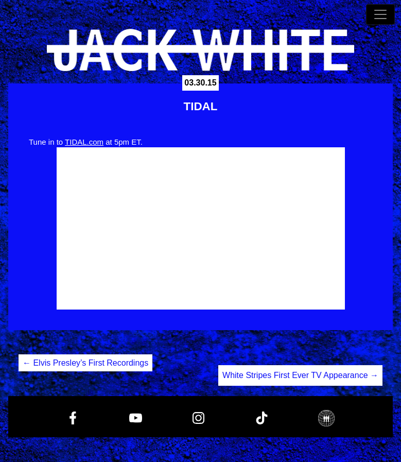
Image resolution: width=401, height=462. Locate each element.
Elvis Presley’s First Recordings (85, 362)
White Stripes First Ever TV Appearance (300, 375)
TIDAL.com (84, 142)
